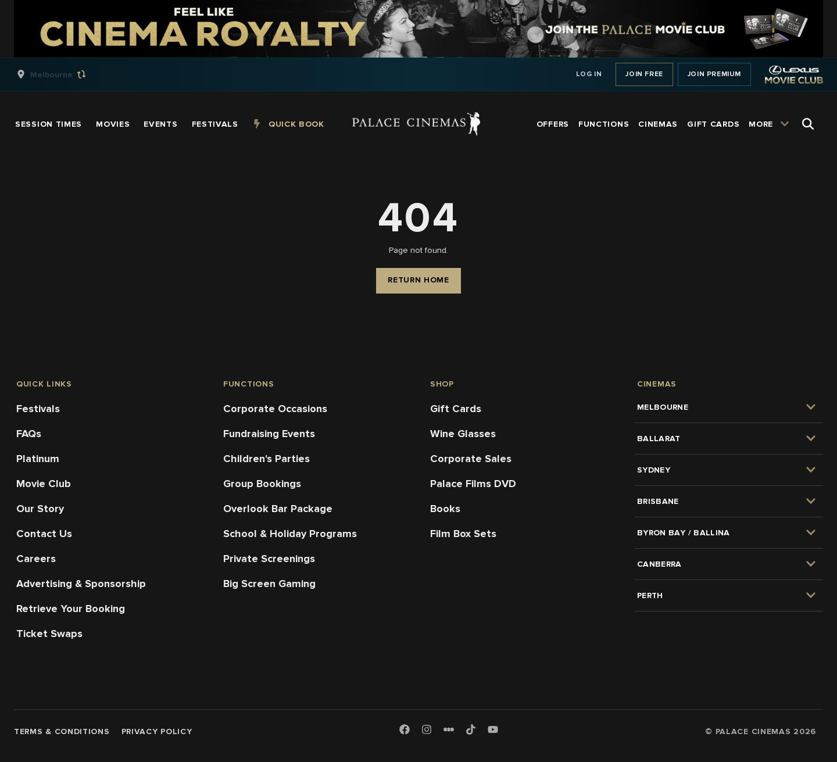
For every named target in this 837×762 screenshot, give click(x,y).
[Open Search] (808, 124)
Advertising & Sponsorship (81, 583)
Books (445, 508)
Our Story (40, 508)
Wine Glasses (463, 433)
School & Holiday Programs (290, 533)
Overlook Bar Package (277, 508)
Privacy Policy (156, 731)
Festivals (38, 408)
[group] (63, 74)
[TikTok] (471, 729)
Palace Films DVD (473, 483)
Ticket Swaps (49, 633)
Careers (36, 558)
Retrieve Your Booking (70, 608)
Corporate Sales (471, 458)
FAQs (28, 433)
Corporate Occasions (275, 408)
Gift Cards (455, 408)
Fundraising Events (269, 433)
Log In (589, 74)
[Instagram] (426, 730)
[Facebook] (404, 730)
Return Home (418, 280)
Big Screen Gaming (269, 583)
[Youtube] (493, 730)
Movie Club (43, 483)
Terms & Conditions (62, 731)
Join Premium (714, 74)
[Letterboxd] (448, 729)
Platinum (37, 458)
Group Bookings (262, 483)
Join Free (644, 74)
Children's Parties (266, 458)
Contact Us (44, 533)
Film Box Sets (463, 533)
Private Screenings (269, 558)
